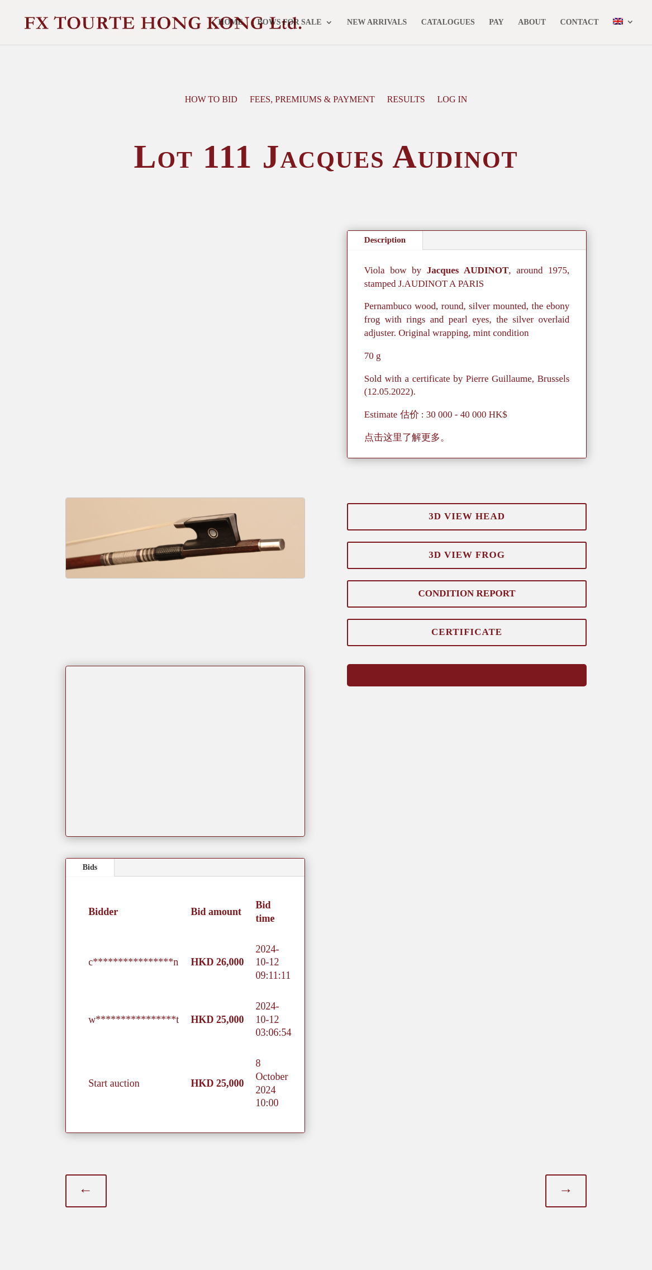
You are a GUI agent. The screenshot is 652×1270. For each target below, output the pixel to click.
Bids (90, 859)
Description (385, 239)
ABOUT (532, 23)
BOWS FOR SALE (289, 23)
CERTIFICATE (467, 623)
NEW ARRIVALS (377, 23)
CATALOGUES (448, 23)
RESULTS (406, 100)
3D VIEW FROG (466, 544)
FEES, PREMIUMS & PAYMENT (312, 100)
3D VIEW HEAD (466, 505)
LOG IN (452, 100)
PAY (496, 23)
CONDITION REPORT (466, 584)
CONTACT (579, 23)
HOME (230, 23)
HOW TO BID (211, 100)
